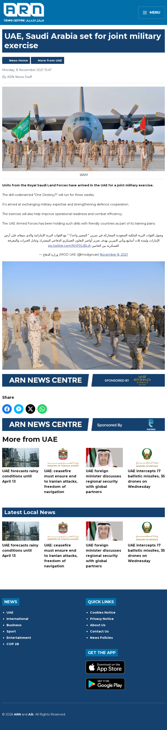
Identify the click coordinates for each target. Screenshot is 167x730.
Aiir (31, 714)
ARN (17, 714)
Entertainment (19, 638)
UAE (10, 612)
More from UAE (50, 60)
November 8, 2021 (114, 255)
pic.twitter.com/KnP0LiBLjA (69, 246)
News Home (18, 60)
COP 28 (13, 644)
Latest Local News (29, 512)
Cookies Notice (102, 612)
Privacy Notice (102, 619)
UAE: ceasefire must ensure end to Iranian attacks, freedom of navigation (62, 471)
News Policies (101, 638)
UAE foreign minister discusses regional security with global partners (104, 471)
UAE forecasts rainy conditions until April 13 (20, 465)
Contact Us (99, 631)
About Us (97, 625)
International (17, 619)
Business (14, 625)
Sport (11, 631)
